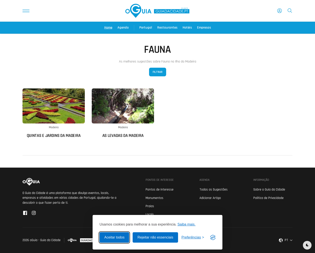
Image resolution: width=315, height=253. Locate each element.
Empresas (204, 27)
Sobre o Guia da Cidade (269, 189)
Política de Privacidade (268, 198)
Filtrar (157, 72)
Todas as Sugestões (213, 189)
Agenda (123, 27)
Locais (150, 214)
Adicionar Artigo (210, 198)
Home (108, 27)
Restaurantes (167, 27)
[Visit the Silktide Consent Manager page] (212, 237)
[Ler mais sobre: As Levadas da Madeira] (123, 113)
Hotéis (187, 27)
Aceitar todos (114, 237)
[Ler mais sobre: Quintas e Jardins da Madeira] (53, 113)
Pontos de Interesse (160, 189)
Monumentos (154, 198)
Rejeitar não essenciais (155, 237)
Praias (150, 206)
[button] (25, 10)
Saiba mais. (186, 224)
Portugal (145, 27)
